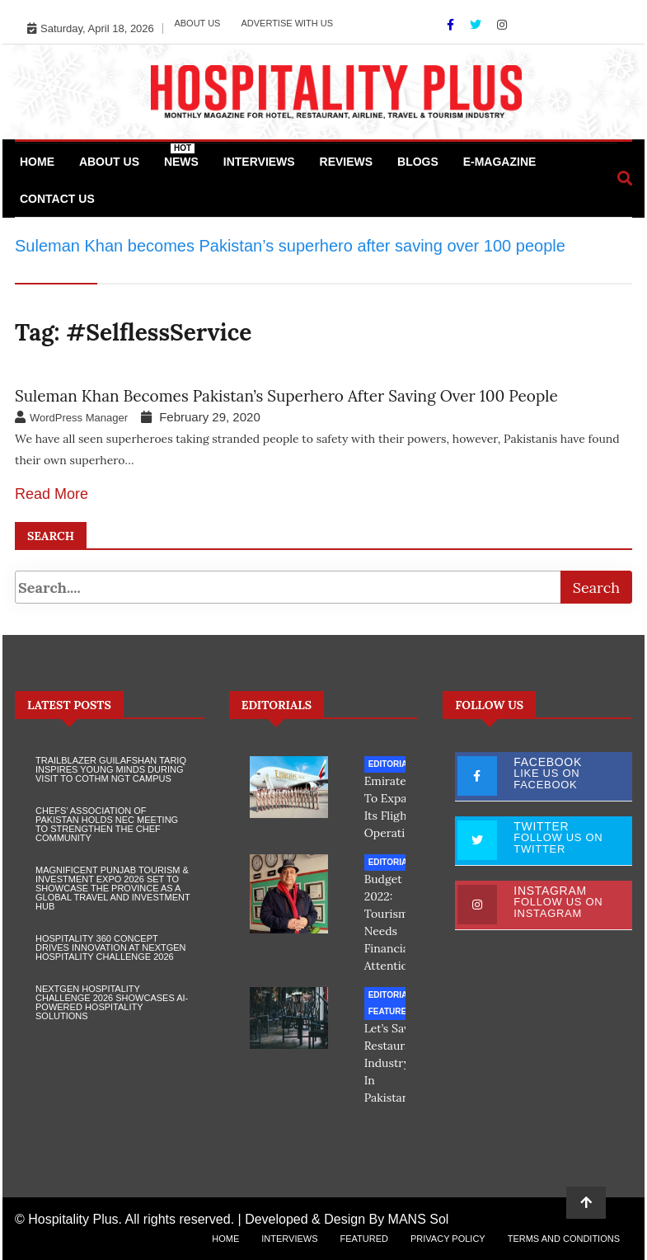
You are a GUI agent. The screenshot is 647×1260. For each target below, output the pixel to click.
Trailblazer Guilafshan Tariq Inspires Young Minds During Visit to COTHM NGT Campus (110, 769)
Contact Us (57, 198)
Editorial (390, 764)
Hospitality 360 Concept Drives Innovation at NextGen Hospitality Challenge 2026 (110, 947)
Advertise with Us (287, 23)
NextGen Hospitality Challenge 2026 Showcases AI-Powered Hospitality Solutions (111, 1002)
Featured (390, 1011)
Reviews (346, 161)
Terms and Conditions (564, 1239)
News (181, 155)
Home (37, 161)
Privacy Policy (447, 1239)
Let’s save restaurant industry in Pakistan (393, 1063)
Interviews (259, 161)
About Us (197, 23)
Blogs (417, 161)
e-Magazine (500, 161)
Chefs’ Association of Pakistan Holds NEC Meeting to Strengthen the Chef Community (106, 824)
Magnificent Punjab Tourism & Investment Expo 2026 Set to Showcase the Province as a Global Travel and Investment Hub (112, 888)
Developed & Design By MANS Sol (346, 1219)
